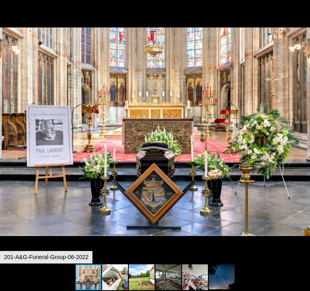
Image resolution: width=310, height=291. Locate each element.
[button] (302, 21)
